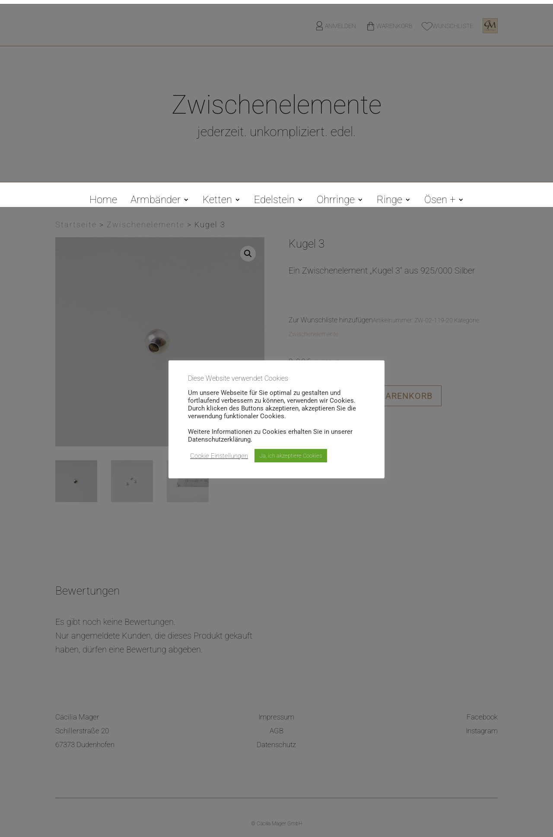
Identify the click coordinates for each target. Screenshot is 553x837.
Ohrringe (336, 201)
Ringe (389, 201)
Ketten (217, 201)
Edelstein (274, 201)
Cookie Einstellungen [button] (219, 456)
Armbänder (155, 201)
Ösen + (439, 201)
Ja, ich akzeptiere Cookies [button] (291, 455)
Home (103, 201)
